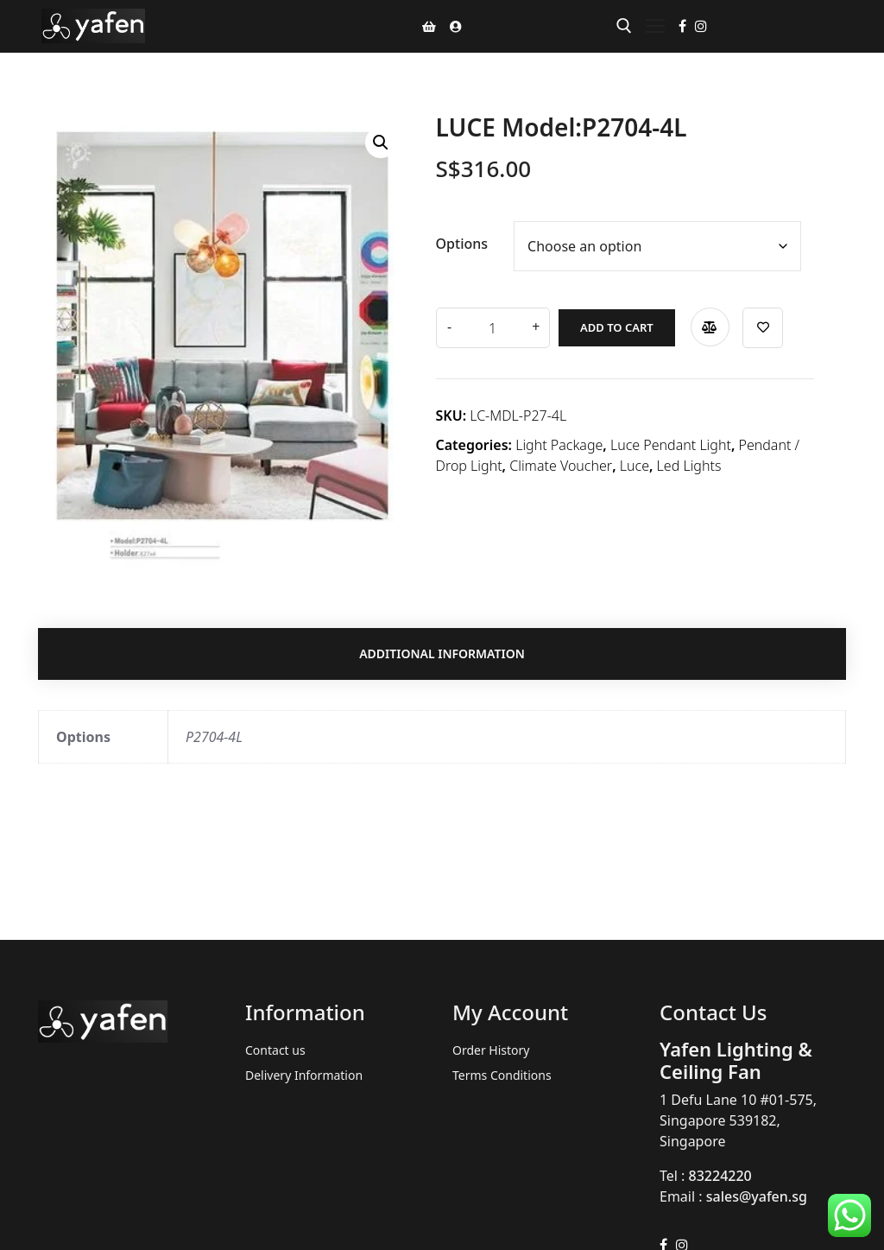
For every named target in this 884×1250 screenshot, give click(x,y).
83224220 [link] (720, 1175)
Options (462, 243)
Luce (634, 465)
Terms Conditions (502, 1075)
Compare (707, 327)
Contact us (275, 1050)
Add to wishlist (761, 328)
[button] (380, 142)
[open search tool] (624, 26)
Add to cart (615, 327)
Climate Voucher (560, 465)
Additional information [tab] (442, 654)
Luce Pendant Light (670, 444)
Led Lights (689, 465)
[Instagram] (701, 25)
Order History (491, 1050)
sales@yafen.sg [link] (756, 1196)
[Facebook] (682, 25)
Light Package (559, 444)
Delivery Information (304, 1075)
